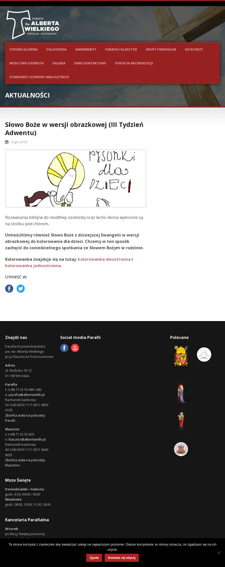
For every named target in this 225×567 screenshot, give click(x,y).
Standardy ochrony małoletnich (39, 77)
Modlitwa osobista (26, 63)
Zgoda (94, 558)
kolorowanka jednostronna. (33, 265)
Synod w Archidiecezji (134, 63)
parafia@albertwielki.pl (27, 394)
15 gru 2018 (18, 142)
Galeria (58, 63)
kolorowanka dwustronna (104, 259)
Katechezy (194, 49)
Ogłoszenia (56, 49)
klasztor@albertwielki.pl (27, 439)
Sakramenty (85, 49)
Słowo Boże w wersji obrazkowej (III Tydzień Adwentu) (74, 128)
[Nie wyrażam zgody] (218, 552)
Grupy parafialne (161, 49)
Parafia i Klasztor (121, 49)
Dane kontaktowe (90, 63)
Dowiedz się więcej (121, 558)
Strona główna (23, 49)
